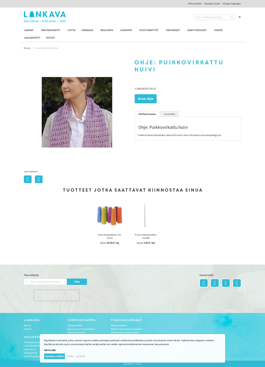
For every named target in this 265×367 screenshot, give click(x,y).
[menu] (132, 34)
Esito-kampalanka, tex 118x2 (109, 236)
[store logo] (45, 16)
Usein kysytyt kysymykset (81, 329)
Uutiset (27, 329)
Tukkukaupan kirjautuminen (125, 332)
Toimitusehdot (74, 325)
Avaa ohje (145, 98)
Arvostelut (169, 114)
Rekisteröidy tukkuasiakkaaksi (127, 329)
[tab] (147, 114)
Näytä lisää (50, 350)
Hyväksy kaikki (54, 356)
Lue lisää (80, 356)
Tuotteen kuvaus (147, 114)
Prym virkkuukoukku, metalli (146, 236)
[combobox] (214, 17)
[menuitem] (29, 30)
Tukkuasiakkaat (119, 325)
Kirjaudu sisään (212, 3)
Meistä (27, 325)
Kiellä (70, 356)
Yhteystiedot (195, 3)
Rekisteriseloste (76, 332)
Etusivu (27, 48)
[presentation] (56, 295)
